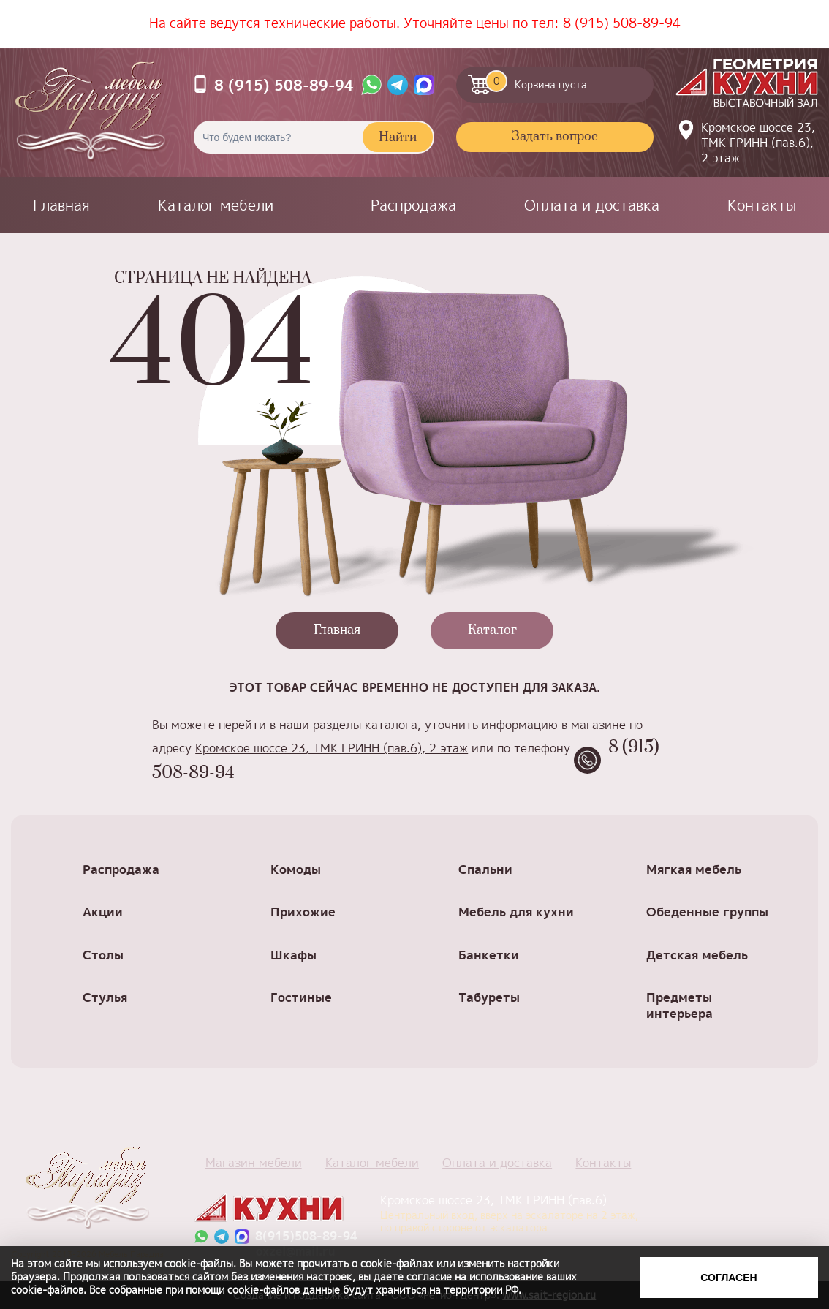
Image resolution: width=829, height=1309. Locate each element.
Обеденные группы (707, 911)
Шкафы (293, 954)
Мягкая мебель (693, 869)
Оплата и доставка (591, 205)
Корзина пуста (536, 81)
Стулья (105, 997)
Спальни (485, 869)
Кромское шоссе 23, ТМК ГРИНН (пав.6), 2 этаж (758, 142)
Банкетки (488, 954)
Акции (103, 911)
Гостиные (301, 997)
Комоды (295, 869)
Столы (103, 954)
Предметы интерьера (679, 1005)
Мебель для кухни (516, 911)
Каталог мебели (215, 205)
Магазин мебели (253, 1163)
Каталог (492, 630)
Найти (398, 137)
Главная (61, 205)
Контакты (761, 205)
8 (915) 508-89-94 (622, 23)
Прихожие (303, 911)
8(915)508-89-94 (306, 1236)
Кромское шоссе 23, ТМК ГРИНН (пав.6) (511, 1213)
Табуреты (489, 997)
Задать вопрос (555, 137)
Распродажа (413, 204)
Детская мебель (697, 954)
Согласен (728, 1277)
